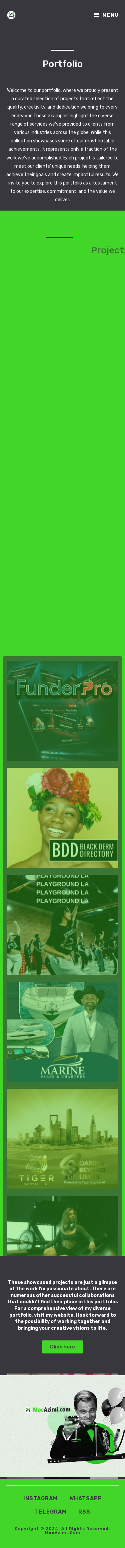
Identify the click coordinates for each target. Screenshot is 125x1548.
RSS (84, 1512)
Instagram (40, 1498)
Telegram (51, 1512)
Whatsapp (85, 1498)
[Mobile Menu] (106, 15)
